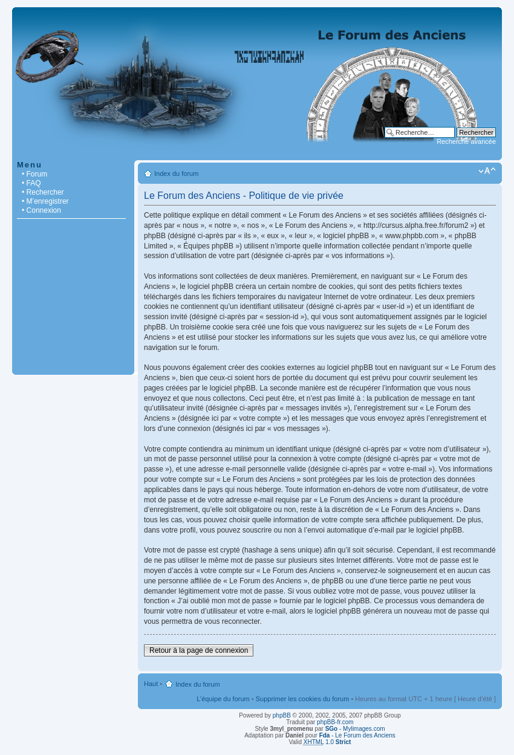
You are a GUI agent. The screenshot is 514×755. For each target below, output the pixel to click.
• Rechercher (43, 192)
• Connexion (41, 210)
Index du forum (176, 173)
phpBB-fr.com (335, 722)
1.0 (327, 742)
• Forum (34, 174)
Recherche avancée (466, 141)
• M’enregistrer (45, 201)
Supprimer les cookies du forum (303, 698)
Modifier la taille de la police (487, 171)
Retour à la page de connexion (198, 650)
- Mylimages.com (355, 728)
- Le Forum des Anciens (357, 735)
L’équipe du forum (223, 698)
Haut (151, 683)
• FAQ (31, 183)
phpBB (282, 715)
